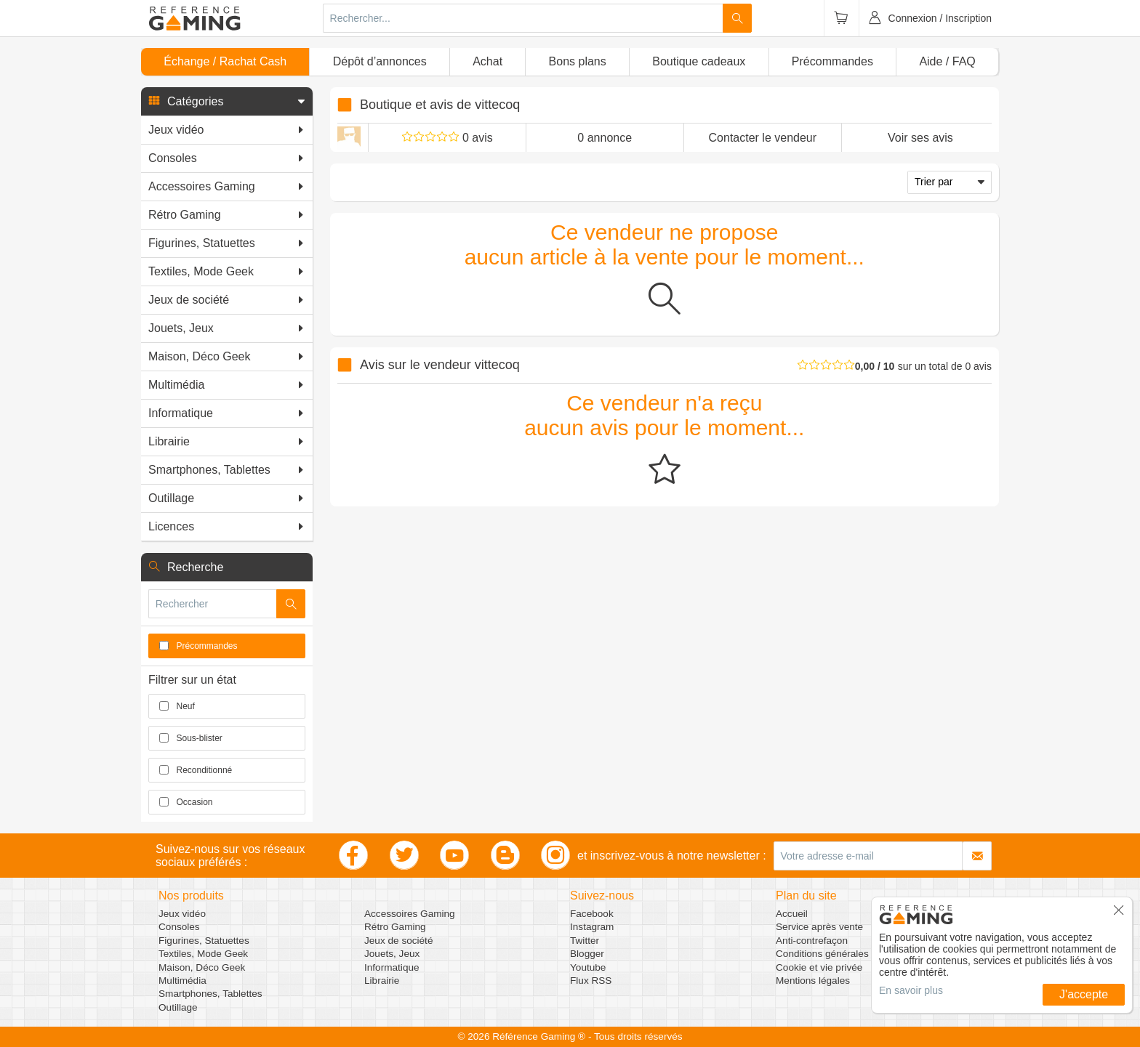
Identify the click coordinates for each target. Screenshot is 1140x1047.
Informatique (392, 967)
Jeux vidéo (182, 913)
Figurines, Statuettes (203, 940)
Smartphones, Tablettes (210, 993)
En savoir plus (911, 990)
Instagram (592, 926)
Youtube (588, 967)
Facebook (592, 913)
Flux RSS (590, 980)
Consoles (179, 926)
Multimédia (182, 980)
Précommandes (832, 61)
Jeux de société (398, 940)
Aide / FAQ (947, 61)
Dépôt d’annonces (380, 61)
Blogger (587, 953)
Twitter (584, 940)
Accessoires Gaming (409, 913)
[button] (227, 101)
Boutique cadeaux (698, 61)
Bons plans (577, 61)
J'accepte (1083, 994)
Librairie (381, 980)
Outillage (178, 1007)
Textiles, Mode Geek (203, 953)
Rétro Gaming (395, 926)
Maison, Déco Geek (201, 967)
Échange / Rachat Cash (225, 61)
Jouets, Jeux (392, 953)
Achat (487, 61)
